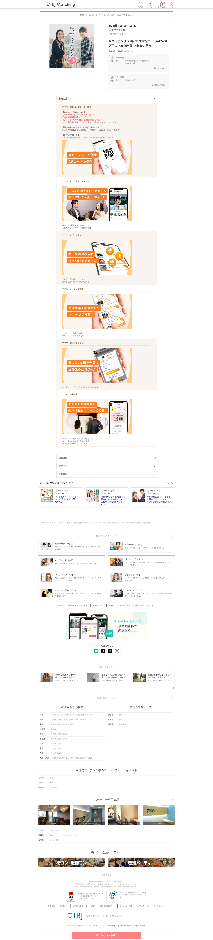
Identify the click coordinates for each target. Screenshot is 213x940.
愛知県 (53, 726)
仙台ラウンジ (54, 837)
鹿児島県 (82, 759)
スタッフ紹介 (99, 606)
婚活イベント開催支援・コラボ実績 (76, 606)
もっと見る (169, 483)
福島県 (64, 735)
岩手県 (53, 735)
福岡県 (53, 759)
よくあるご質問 (124, 908)
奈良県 (76, 721)
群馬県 (89, 716)
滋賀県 (70, 721)
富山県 (53, 745)
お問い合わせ (138, 908)
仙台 (120, 721)
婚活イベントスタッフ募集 (119, 606)
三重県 (70, 726)
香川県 (53, 755)
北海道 (53, 731)
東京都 (53, 716)
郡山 (120, 726)
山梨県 (59, 740)
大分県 (70, 759)
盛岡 (120, 716)
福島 (124, 726)
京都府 (59, 721)
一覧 (173, 689)
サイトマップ (152, 908)
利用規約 (68, 908)
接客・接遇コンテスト (142, 606)
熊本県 (64, 759)
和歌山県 (82, 721)
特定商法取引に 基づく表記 (86, 908)
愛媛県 (59, 755)
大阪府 (53, 721)
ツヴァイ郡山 (54, 842)
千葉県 (66, 716)
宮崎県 (76, 759)
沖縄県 (89, 759)
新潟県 (53, 740)
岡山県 (53, 750)
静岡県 (59, 726)
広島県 (59, 750)
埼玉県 (72, 716)
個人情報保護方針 (107, 908)
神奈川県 (60, 716)
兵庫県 (64, 721)
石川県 (59, 745)
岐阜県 (64, 726)
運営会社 (58, 908)
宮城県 (59, 735)
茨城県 (77, 716)
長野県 (64, 740)
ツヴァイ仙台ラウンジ (68, 837)
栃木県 (83, 716)
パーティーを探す (106, 935)
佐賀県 (59, 759)
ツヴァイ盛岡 (54, 832)
